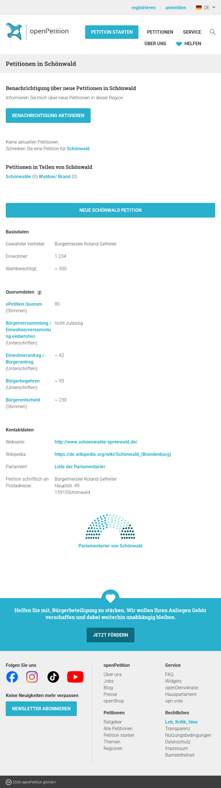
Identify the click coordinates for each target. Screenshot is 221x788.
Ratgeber (113, 722)
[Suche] (213, 31)
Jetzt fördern (110, 635)
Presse (110, 694)
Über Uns (155, 43)
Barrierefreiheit (180, 755)
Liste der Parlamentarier (80, 466)
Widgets (173, 681)
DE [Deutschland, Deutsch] (202, 7)
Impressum (176, 748)
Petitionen (160, 32)
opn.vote (174, 701)
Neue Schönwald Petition (110, 210)
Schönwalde (19, 176)
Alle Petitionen (118, 728)
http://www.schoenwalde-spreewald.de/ (96, 442)
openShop (114, 701)
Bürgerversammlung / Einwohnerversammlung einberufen (28, 329)
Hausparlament (181, 694)
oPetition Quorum (24, 304)
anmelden (175, 7)
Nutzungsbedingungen (188, 735)
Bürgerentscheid (23, 400)
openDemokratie (181, 687)
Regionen (113, 748)
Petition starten (112, 32)
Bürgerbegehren (23, 381)
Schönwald (78, 148)
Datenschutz (177, 742)
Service (192, 32)
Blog (108, 687)
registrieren (144, 7)
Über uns (113, 674)
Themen (112, 742)
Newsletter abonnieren (41, 708)
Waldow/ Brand (55, 176)
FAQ (169, 674)
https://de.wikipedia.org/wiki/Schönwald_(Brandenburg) (113, 454)
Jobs (109, 681)
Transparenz (177, 728)
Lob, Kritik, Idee (181, 722)
